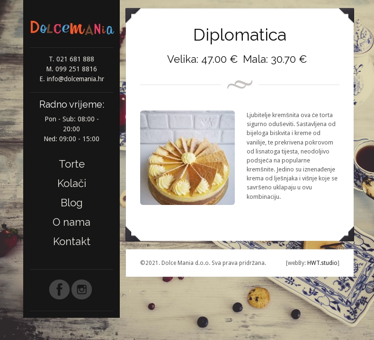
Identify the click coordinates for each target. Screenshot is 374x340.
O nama (71, 222)
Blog (72, 202)
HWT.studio (322, 263)
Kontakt (71, 241)
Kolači (71, 183)
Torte (72, 164)
